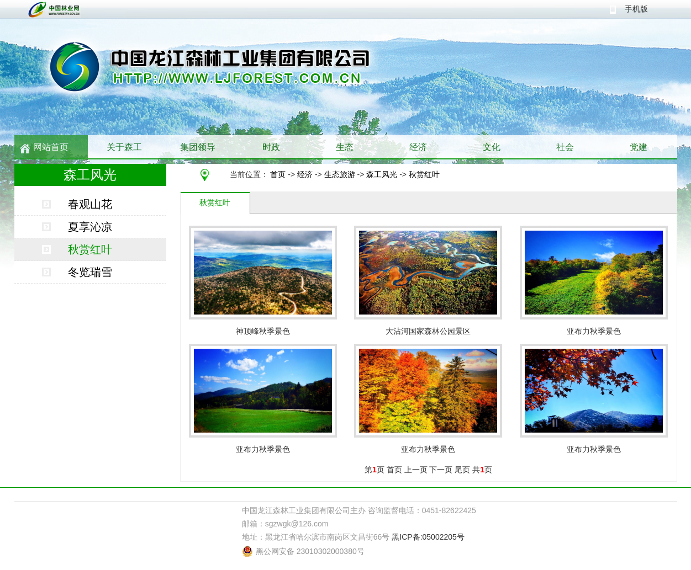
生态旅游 (339, 174)
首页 (278, 174)
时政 (271, 147)
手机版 (636, 8)
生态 (345, 147)
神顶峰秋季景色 (263, 331)
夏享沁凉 (90, 227)
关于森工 (124, 147)
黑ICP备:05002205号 (428, 536)
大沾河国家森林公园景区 (428, 331)
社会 (565, 147)
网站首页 (50, 147)
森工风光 (381, 174)
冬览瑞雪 (90, 272)
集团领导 (197, 147)
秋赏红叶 (424, 174)
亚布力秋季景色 (594, 331)
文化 (491, 147)
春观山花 (90, 204)
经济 (418, 147)
